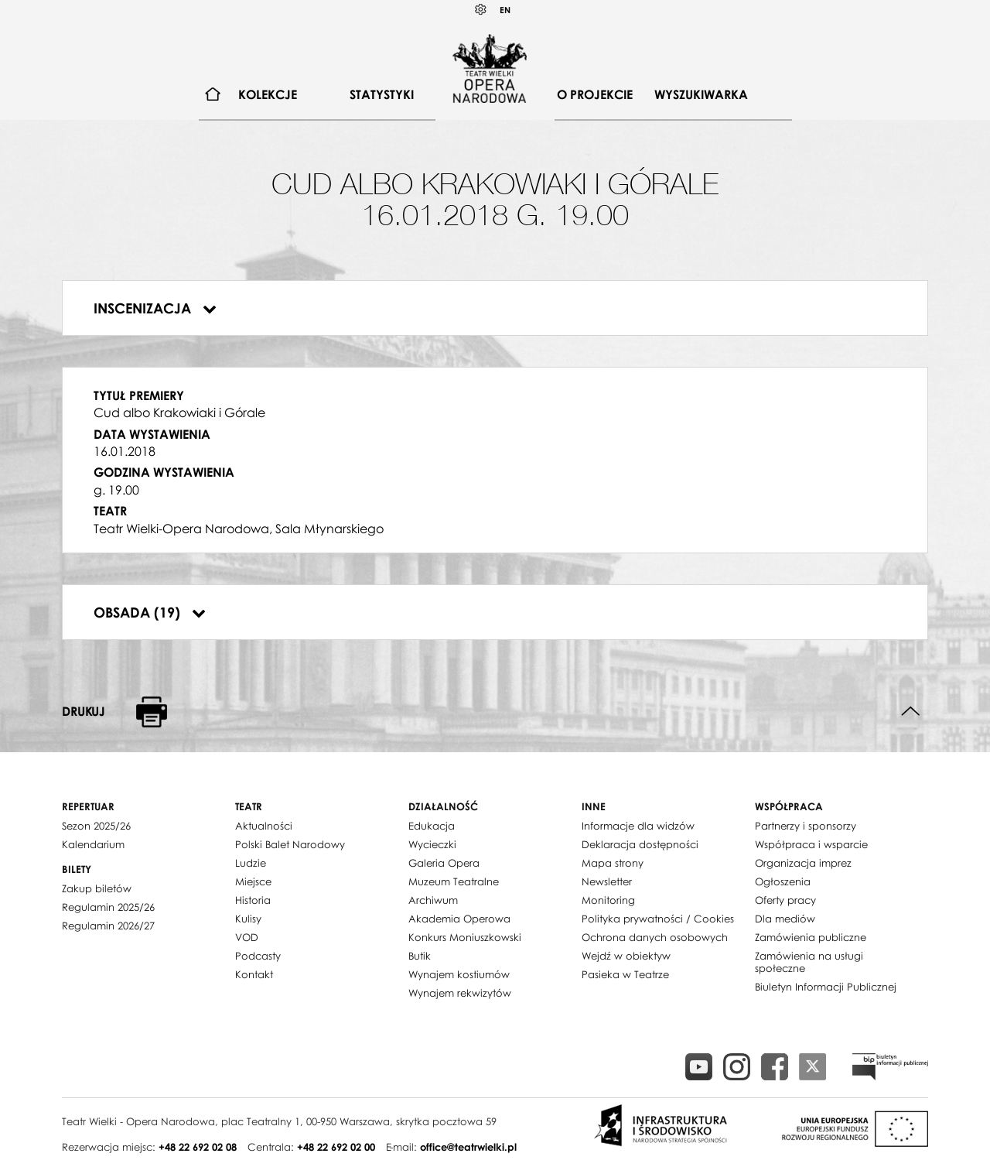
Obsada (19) (150, 612)
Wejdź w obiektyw (626, 956)
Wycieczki (432, 844)
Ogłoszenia (783, 881)
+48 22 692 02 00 (336, 1147)
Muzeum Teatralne (453, 881)
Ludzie (250, 863)
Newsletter (607, 881)
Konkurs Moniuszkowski (464, 937)
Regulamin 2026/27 (108, 925)
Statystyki (382, 94)
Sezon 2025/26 (96, 826)
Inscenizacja (155, 308)
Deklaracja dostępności (640, 844)
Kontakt (254, 974)
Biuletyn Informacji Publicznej (825, 986)
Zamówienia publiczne (810, 937)
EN (505, 10)
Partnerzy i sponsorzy (805, 826)
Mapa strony (613, 863)
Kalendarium (93, 844)
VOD (246, 937)
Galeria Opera (444, 863)
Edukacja (431, 826)
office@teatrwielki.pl (468, 1147)
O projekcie (595, 94)
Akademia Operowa (459, 918)
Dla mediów (785, 918)
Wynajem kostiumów (459, 974)
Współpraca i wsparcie (811, 844)
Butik (419, 956)
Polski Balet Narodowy (290, 844)
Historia (253, 900)
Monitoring (608, 900)
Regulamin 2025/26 (108, 907)
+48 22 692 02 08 (198, 1147)
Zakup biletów (96, 888)
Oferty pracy (785, 900)
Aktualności (263, 826)
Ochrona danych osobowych (655, 937)
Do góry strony (910, 711)
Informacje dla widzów (638, 826)
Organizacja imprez (803, 863)
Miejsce (253, 881)
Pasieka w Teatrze (625, 974)
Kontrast (481, 9)
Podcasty (258, 956)
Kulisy (248, 918)
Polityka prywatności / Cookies (658, 918)
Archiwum (433, 900)
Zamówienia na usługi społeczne (809, 962)
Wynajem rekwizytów (459, 993)
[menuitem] (213, 94)
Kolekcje (267, 94)
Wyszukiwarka (701, 94)
